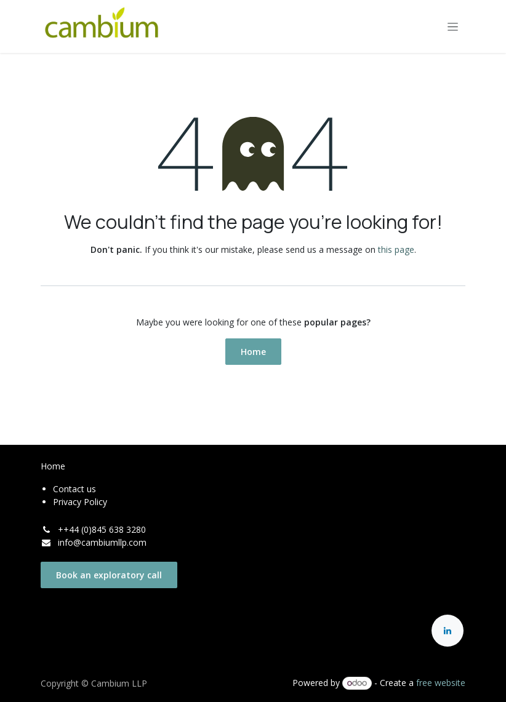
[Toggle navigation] (452, 27)
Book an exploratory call (109, 575)
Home (253, 351)
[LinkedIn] (448, 631)
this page (396, 249)
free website (440, 682)
